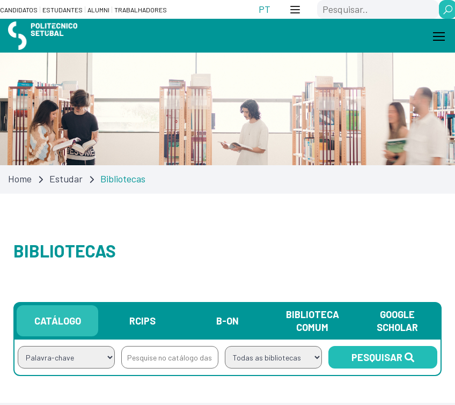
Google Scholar (397, 322)
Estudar (66, 180)
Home (20, 180)
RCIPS (142, 322)
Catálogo (57, 322)
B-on (227, 322)
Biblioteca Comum (312, 322)
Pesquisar (382, 359)
